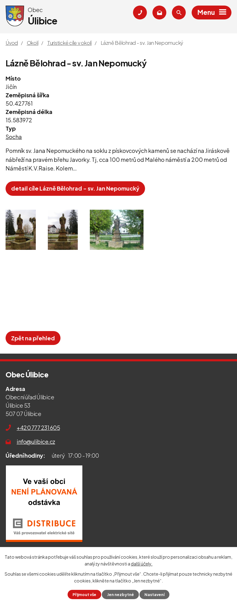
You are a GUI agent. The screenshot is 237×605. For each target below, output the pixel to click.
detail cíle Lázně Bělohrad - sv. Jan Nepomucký (75, 188)
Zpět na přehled (33, 338)
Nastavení (154, 594)
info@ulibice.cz (36, 441)
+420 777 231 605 (38, 427)
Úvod (12, 43)
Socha (14, 136)
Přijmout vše (84, 594)
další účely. (141, 563)
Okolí (33, 43)
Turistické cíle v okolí (69, 43)
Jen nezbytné (120, 594)
